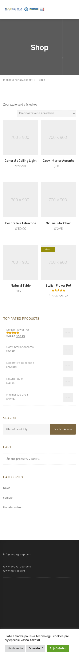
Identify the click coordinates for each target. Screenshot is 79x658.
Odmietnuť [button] (36, 648)
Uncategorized (13, 507)
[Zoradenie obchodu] (46, 113)
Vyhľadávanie (63, 429)
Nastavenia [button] (15, 648)
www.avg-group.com (17, 566)
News (6, 487)
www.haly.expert (14, 570)
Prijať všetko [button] (58, 648)
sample (8, 497)
